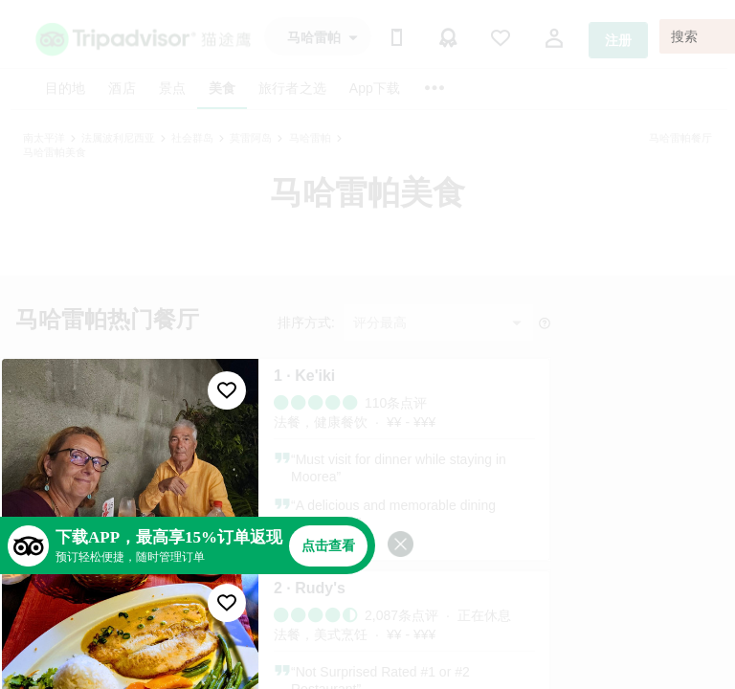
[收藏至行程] (227, 390)
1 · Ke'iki (304, 375)
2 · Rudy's (309, 588)
